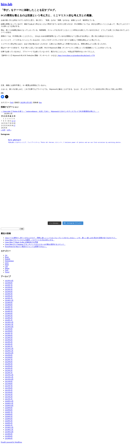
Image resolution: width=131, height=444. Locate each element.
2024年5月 (9, 311)
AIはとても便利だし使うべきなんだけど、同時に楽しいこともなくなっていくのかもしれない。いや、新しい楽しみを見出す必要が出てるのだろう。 (61, 238)
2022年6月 (9, 362)
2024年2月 (9, 318)
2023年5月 (9, 338)
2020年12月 (9, 401)
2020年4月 (9, 419)
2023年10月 (9, 327)
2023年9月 (9, 329)
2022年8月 (9, 357)
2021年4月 (9, 392)
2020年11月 (9, 403)
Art (6, 255)
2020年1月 (9, 425)
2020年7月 (9, 412)
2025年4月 (9, 292)
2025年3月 (9, 294)
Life (6, 266)
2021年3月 (9, 394)
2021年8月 (9, 384)
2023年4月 (9, 340)
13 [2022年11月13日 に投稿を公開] (14, 121)
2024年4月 (9, 313)
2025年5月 (9, 289)
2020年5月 (9, 416)
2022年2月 (9, 370)
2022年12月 (9, 348)
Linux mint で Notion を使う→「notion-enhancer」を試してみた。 (26, 111)
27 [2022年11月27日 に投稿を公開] (14, 125)
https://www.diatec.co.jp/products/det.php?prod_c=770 (76, 55)
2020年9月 (9, 408)
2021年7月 (9, 386)
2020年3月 (9, 421)
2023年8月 (9, 331)
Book (7, 257)
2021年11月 (9, 377)
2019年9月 (9, 434)
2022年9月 (9, 355)
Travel (7, 272)
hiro (40, 102)
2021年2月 (9, 397)
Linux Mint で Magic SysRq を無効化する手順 (21, 242)
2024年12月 (9, 300)
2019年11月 (9, 430)
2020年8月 (9, 410)
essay (7, 263)
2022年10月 (9, 353)
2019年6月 (9, 438)
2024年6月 (9, 309)
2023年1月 (9, 346)
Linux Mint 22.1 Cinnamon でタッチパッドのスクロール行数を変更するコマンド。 (35, 244)
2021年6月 (9, 388)
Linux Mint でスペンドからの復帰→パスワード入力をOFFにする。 (30, 240)
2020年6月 (9, 414)
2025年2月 (9, 296)
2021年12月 (9, 375)
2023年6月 (9, 335)
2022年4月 (9, 366)
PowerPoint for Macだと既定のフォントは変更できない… (26, 246)
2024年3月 (9, 316)
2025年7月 (9, 285)
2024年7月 (9, 307)
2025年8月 (9, 283)
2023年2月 (9, 344)
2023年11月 (9, 324)
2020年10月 (9, 405)
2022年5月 (9, 364)
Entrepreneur (9, 261)
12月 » (9, 130)
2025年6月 (9, 287)
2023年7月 (9, 333)
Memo (7, 268)
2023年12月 (9, 322)
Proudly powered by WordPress (11, 442)
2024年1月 (9, 320)
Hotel (7, 265)
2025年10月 (9, 281)
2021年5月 (9, 390)
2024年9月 (9, 302)
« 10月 (3, 130)
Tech (11, 102)
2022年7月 (9, 359)
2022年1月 (9, 373)
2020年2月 (9, 423)
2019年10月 (9, 432)
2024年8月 (9, 305)
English (7, 259)
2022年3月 (9, 368)
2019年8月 (9, 436)
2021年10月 (9, 379)
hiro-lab (6, 4)
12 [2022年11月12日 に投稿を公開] (12, 121)
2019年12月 (9, 427)
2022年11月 (9, 351)
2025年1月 (9, 298)
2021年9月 (9, 381)
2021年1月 (9, 399)
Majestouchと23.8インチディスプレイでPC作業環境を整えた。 (75, 111)
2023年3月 (9, 342)
